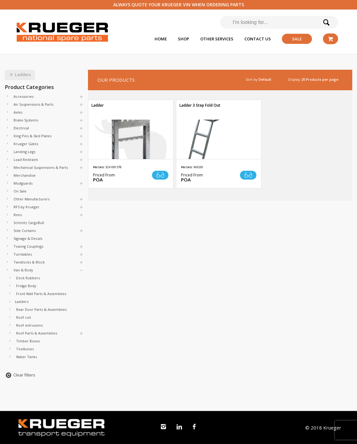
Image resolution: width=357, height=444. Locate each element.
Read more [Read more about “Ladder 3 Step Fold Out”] (248, 175)
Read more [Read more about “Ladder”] (160, 175)
